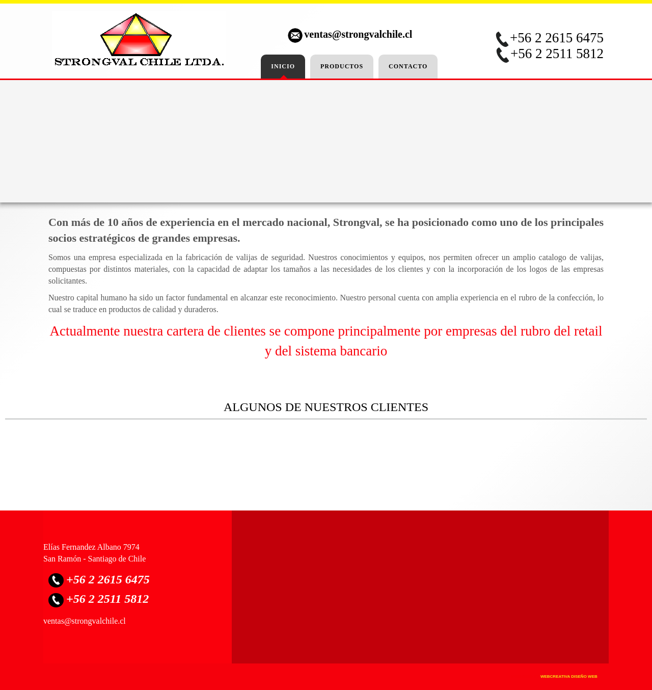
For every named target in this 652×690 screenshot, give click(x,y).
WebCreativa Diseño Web (568, 676)
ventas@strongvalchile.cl (358, 34)
